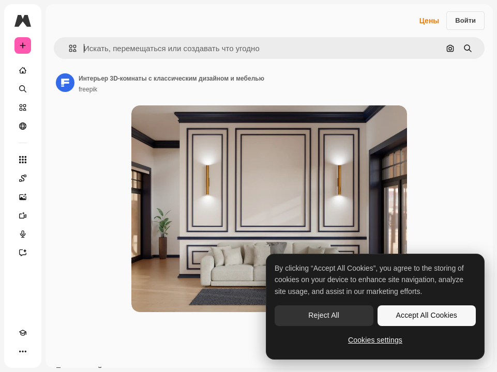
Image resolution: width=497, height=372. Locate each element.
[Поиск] (22, 89)
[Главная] (22, 70)
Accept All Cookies (426, 315)
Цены (429, 21)
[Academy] (22, 332)
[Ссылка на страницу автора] (65, 82)
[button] (68, 48)
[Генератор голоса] (22, 234)
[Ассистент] (22, 252)
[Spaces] (22, 178)
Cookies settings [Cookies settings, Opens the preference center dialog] (375, 340)
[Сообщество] (22, 126)
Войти (465, 20)
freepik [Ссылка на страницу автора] (88, 89)
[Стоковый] (22, 107)
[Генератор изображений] (22, 197)
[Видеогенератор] (22, 215)
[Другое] (22, 351)
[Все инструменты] (22, 159)
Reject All (323, 315)
